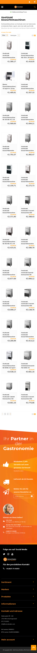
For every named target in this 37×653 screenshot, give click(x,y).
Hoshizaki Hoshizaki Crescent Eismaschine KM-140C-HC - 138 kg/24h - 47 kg (27, 396)
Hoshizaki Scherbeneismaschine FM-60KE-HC (27, 365)
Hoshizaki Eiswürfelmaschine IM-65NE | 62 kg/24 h (9, 365)
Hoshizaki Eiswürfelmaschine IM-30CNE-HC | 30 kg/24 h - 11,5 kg (9, 117)
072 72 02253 (5, 621)
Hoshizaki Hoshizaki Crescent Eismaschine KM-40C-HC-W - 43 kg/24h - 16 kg (27, 210)
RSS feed (26, 650)
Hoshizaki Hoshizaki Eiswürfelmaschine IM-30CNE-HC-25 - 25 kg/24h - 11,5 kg (27, 117)
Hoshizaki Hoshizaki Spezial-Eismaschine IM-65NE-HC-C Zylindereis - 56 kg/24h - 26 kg (27, 272)
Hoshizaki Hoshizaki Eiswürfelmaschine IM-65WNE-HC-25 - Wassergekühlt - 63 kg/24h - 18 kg (27, 334)
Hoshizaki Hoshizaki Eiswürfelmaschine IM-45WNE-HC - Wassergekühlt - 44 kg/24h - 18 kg (27, 241)
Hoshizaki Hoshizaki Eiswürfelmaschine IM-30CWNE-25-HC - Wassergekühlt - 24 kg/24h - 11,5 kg (27, 148)
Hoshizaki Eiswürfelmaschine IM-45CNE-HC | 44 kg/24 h (9, 241)
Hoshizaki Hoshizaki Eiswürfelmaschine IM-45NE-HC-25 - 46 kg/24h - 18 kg (9, 210)
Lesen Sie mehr (6, 32)
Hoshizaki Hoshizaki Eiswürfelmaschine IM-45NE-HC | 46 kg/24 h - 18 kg (27, 179)
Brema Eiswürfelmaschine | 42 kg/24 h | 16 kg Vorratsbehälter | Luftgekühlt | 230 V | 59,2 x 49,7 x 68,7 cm (9, 86)
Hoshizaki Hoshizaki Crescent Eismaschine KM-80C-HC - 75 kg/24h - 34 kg (27, 303)
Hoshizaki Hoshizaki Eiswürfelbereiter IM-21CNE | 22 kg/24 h (8, 148)
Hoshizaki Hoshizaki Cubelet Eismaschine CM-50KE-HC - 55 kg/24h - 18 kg (9, 396)
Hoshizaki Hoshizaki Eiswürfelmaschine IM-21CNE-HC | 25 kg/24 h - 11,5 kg (9, 55)
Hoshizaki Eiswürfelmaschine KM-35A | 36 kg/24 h (27, 55)
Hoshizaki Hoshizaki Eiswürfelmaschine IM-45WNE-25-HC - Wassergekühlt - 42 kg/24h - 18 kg (9, 272)
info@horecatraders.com (8, 624)
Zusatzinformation (18, 471)
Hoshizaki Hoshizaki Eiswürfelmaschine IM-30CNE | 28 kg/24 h (27, 86)
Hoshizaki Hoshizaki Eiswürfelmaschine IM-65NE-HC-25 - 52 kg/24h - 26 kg (9, 303)
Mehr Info (7, 66)
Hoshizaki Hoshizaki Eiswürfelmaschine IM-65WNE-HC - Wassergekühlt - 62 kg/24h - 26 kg (9, 334)
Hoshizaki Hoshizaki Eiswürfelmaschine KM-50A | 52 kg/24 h (9, 179)
